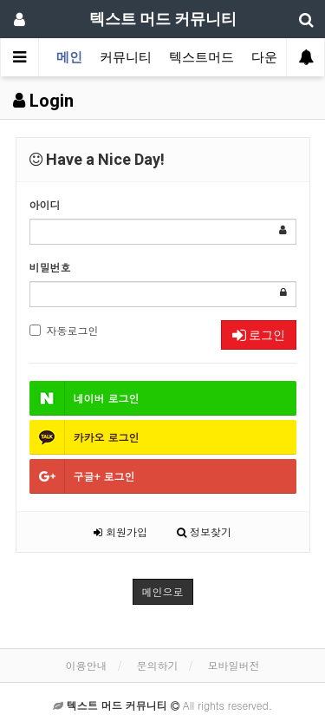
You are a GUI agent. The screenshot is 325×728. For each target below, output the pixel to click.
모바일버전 (234, 665)
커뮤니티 (126, 57)
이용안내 (86, 665)
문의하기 (158, 665)
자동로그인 (64, 330)
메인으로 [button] (163, 591)
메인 (69, 57)
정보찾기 (204, 531)
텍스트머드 (201, 57)
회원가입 (120, 531)
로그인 (258, 335)
